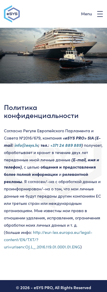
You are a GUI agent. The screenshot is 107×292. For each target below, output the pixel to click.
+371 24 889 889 (65, 145)
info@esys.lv (26, 145)
